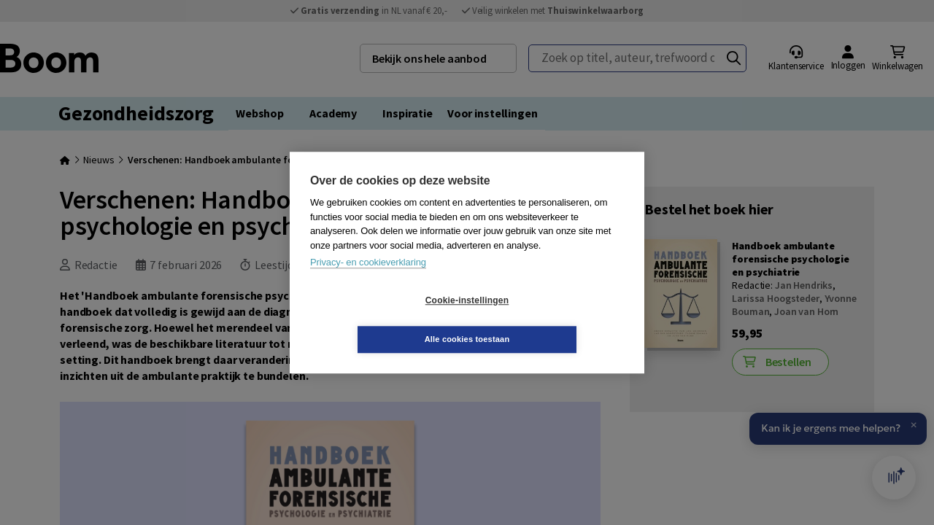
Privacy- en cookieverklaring (368, 281)
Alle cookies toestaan (554, 319)
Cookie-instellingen (380, 320)
